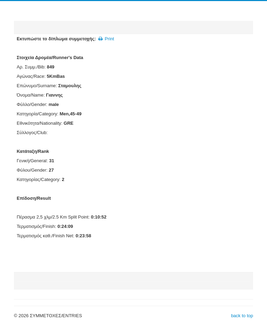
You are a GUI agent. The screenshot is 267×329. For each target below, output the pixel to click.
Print (105, 38)
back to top (242, 315)
